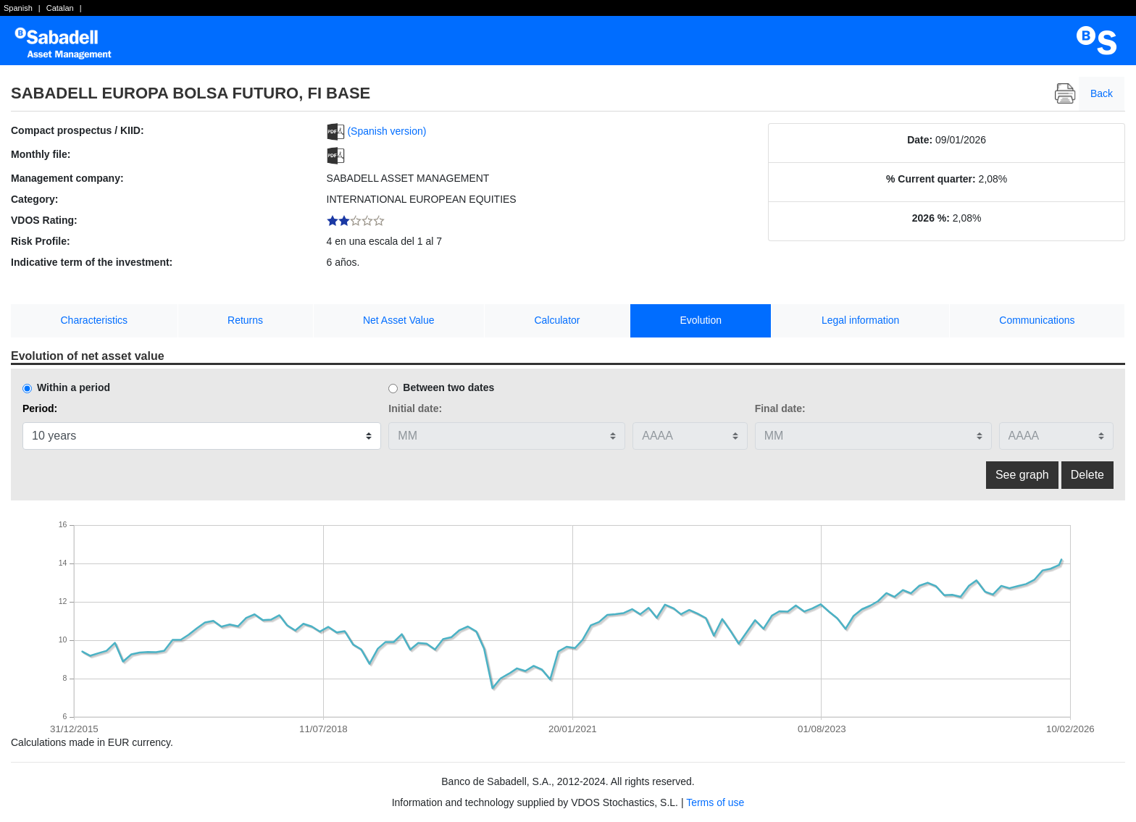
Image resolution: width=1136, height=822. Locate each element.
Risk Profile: (40, 241)
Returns (245, 320)
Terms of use (715, 802)
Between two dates (448, 387)
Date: (919, 140)
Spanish (18, 8)
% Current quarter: (931, 179)
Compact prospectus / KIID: (77, 130)
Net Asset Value (399, 320)
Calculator (557, 320)
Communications (1036, 320)
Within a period (73, 387)
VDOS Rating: (44, 220)
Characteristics (94, 320)
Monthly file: (40, 154)
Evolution (701, 320)
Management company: (67, 178)
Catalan (60, 8)
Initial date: (415, 408)
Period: (39, 408)
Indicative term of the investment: (91, 262)
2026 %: (931, 218)
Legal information (860, 320)
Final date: (780, 408)
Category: (34, 199)
